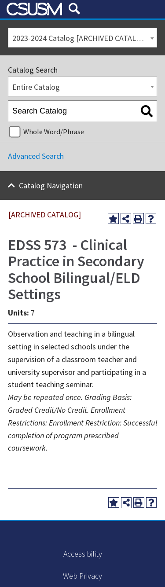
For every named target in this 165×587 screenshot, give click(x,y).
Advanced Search (36, 156)
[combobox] (82, 38)
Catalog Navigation (51, 185)
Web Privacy (82, 576)
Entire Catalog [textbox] (36, 87)
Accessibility (82, 554)
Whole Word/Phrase (53, 131)
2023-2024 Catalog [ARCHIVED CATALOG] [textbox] (80, 38)
